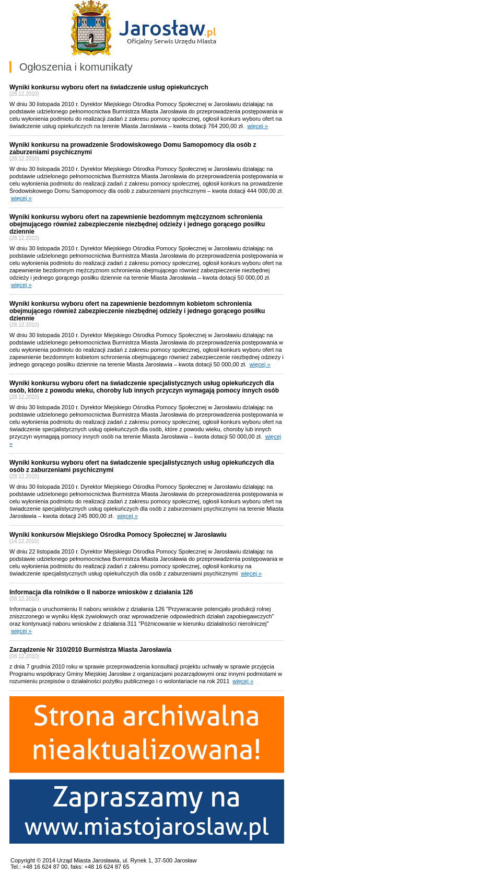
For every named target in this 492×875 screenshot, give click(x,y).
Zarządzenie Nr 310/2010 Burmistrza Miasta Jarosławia (90, 649)
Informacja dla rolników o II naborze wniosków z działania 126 (101, 592)
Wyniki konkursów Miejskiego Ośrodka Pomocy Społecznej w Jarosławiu (118, 534)
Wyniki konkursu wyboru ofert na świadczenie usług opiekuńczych (108, 87)
